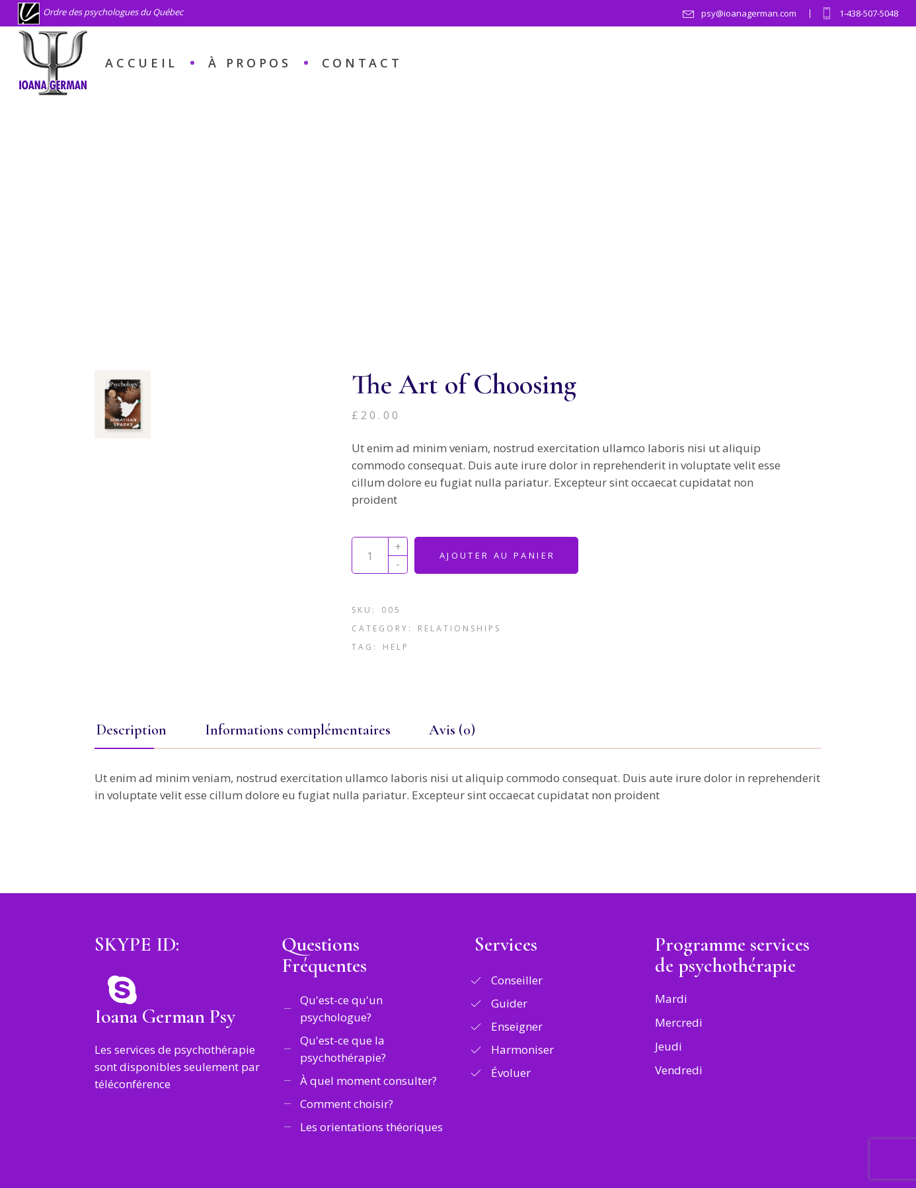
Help (396, 647)
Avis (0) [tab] (452, 729)
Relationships (459, 628)
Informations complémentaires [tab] (298, 729)
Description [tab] (131, 729)
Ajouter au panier (497, 555)
